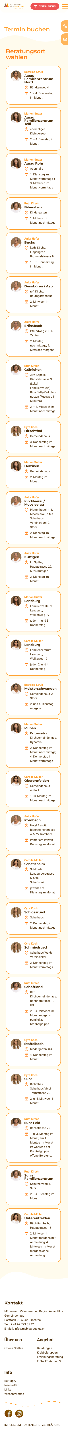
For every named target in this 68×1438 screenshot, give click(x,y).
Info (8, 1372)
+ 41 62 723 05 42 (22, 1324)
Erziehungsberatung (50, 1357)
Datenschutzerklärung (42, 1425)
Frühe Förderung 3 (49, 1361)
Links (7, 1389)
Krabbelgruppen (47, 1352)
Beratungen (44, 1348)
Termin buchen (47, 6)
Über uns (13, 1340)
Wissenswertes (14, 1394)
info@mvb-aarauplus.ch (30, 1329)
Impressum (12, 1425)
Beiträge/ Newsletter (11, 1383)
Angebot (45, 1340)
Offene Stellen (13, 1348)
